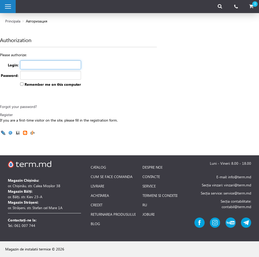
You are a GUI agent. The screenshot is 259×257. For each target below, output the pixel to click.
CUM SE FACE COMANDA (112, 177)
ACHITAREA (100, 195)
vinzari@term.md (237, 184)
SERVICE (149, 186)
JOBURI (148, 214)
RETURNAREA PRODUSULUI (113, 214)
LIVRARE (97, 186)
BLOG (95, 224)
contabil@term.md (236, 206)
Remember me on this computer (52, 84)
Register (6, 114)
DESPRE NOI (152, 167)
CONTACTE (151, 177)
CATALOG (98, 167)
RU (144, 205)
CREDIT (96, 205)
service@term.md (237, 193)
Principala (12, 21)
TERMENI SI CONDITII (159, 195)
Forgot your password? (18, 106)
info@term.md (239, 176)
